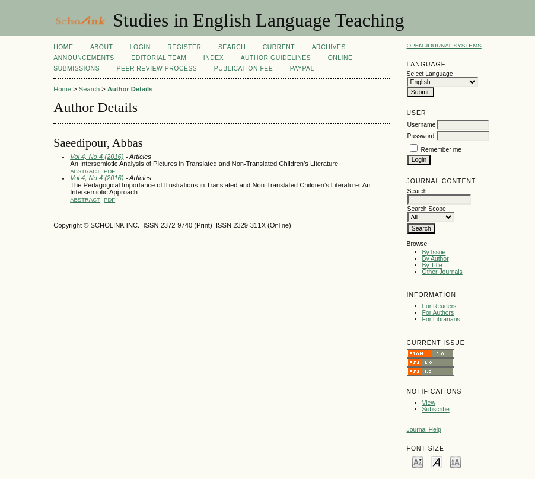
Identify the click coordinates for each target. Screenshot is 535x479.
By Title (432, 265)
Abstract (85, 171)
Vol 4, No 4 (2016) (96, 156)
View (428, 403)
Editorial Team (158, 58)
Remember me (441, 149)
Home (63, 47)
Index (213, 58)
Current (279, 47)
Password (421, 136)
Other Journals (442, 272)
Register (184, 47)
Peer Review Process (157, 68)
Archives (329, 47)
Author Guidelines (276, 58)
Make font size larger (455, 461)
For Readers (439, 306)
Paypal (302, 68)
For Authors (438, 312)
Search (232, 47)
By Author (435, 259)
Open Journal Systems (444, 45)
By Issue (434, 252)
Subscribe (436, 409)
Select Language (430, 74)
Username (421, 125)
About (101, 47)
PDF (109, 171)
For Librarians (441, 319)
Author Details (129, 88)
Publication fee (243, 68)
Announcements (83, 58)
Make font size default (436, 461)
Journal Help (424, 429)
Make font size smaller (417, 461)
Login (140, 47)
